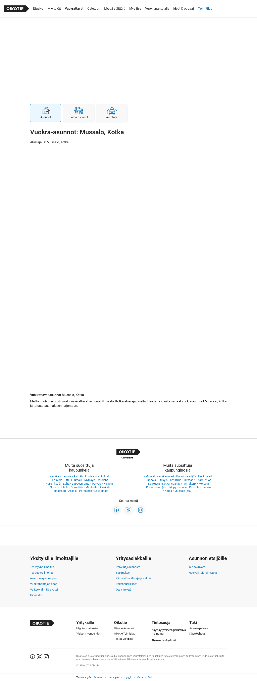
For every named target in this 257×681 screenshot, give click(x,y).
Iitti (67, 480)
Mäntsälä (91, 487)
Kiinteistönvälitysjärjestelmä (133, 578)
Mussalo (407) (183, 490)
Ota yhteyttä (124, 589)
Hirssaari (189, 480)
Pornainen (85, 490)
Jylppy (172, 487)
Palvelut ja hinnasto (128, 567)
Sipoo (53, 487)
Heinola (108, 483)
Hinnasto (36, 595)
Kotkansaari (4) (156, 487)
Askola (72, 490)
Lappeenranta (81, 483)
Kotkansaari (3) (172, 483)
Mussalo (151, 476)
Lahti (66, 483)
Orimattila (77, 487)
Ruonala (151, 480)
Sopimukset (123, 572)
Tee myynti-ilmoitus (42, 567)
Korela (183, 487)
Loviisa (89, 476)
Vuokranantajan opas (43, 584)
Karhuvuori (204, 480)
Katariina (176, 480)
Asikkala (105, 487)
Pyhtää (78, 476)
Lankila (206, 487)
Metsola (204, 483)
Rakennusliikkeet (126, 584)
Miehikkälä (54, 483)
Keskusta (154, 483)
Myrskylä (90, 480)
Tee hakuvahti (197, 567)
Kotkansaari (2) (186, 476)
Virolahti (103, 480)
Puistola (194, 487)
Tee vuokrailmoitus (41, 572)
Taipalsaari (59, 490)
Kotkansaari (166, 476)
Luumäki (76, 480)
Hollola (64, 487)
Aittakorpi (190, 483)
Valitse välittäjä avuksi (44, 589)
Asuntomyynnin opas (43, 578)
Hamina (66, 476)
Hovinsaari (205, 476)
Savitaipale (101, 490)
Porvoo (96, 483)
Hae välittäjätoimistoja (203, 572)
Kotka (55, 476)
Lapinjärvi (102, 476)
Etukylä (163, 480)
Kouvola (57, 480)
